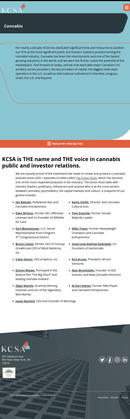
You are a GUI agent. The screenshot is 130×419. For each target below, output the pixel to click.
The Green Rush (86, 178)
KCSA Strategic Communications (27, 395)
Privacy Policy (103, 397)
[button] (126, 7)
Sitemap (125, 397)
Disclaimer (115, 397)
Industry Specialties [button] (65, 143)
